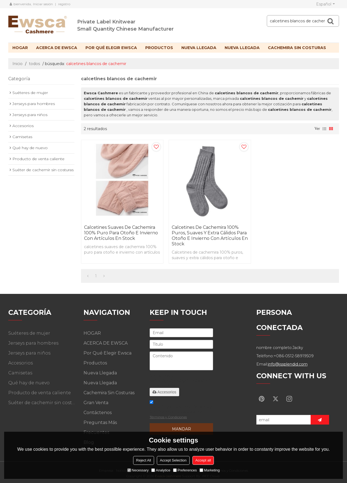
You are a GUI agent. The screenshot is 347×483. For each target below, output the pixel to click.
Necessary (138, 470)
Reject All (143, 460)
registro (64, 4)
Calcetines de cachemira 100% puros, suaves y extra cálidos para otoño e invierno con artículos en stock (210, 235)
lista (324, 129)
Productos (159, 47)
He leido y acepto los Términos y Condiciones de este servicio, (181, 410)
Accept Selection (173, 460)
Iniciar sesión (43, 4)
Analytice (160, 470)
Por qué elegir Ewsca (111, 47)
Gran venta (96, 402)
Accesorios (164, 392)
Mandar (181, 428)
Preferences (185, 470)
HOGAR (20, 47)
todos (34, 63)
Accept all (203, 460)
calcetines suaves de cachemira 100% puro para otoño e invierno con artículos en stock (121, 233)
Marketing (210, 470)
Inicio (17, 63)
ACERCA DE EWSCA (56, 47)
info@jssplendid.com (288, 364)
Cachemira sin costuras (297, 47)
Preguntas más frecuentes (100, 427)
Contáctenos (98, 412)
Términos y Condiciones (168, 417)
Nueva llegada (198, 47)
